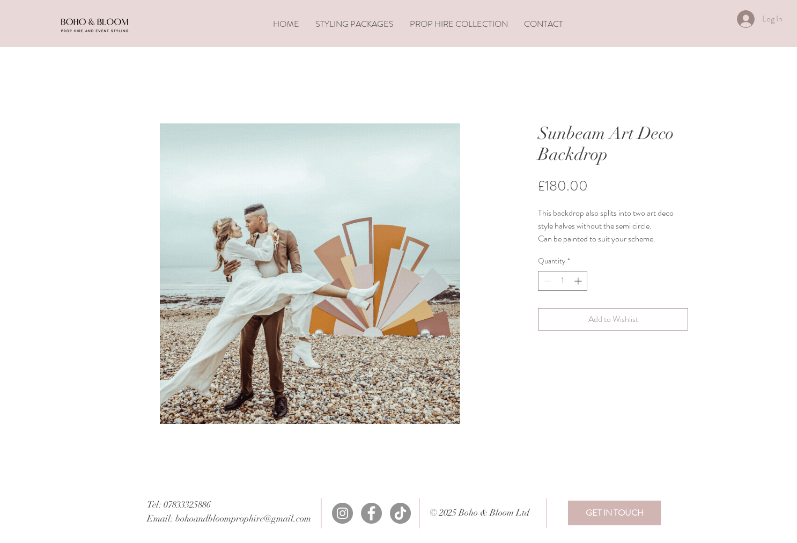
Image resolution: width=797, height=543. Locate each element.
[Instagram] (342, 513)
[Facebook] (371, 513)
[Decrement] (546, 281)
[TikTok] (400, 513)
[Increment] (579, 281)
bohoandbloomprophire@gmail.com (243, 518)
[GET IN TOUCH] (614, 513)
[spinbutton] (562, 281)
